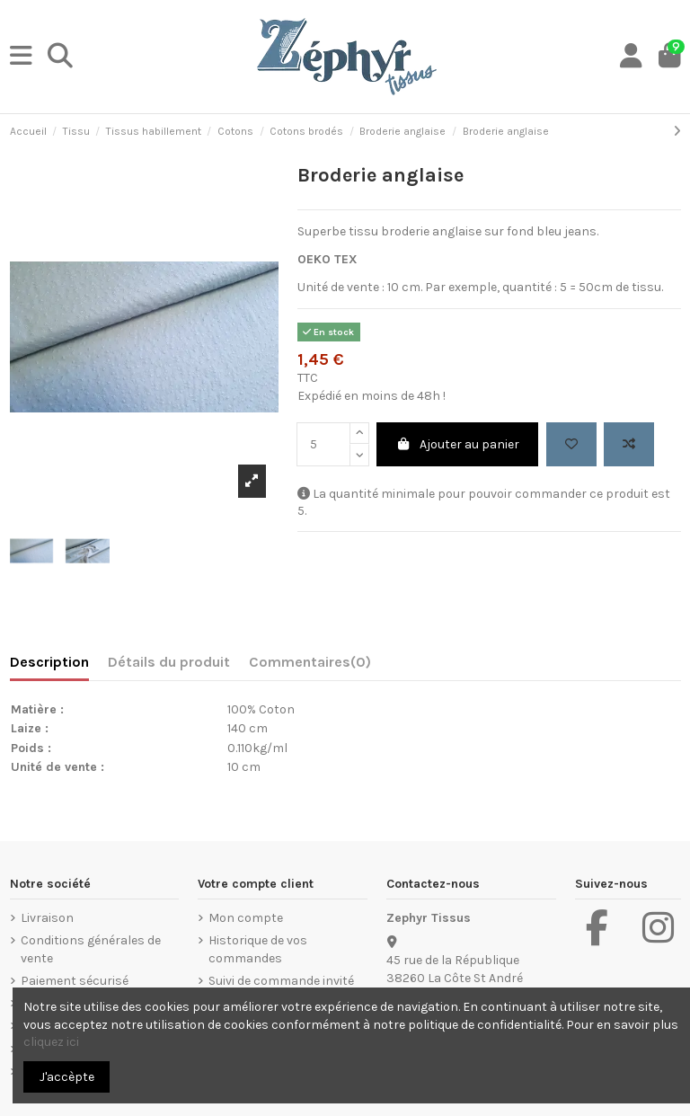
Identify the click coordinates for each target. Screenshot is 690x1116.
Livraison (47, 918)
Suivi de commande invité (281, 980)
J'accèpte (67, 1077)
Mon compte (245, 918)
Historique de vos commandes (257, 949)
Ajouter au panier (457, 444)
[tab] (310, 665)
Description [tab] (49, 661)
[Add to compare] (629, 444)
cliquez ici (51, 1042)
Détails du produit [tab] (169, 661)
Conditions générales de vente (91, 949)
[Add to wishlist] (571, 444)
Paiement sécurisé (74, 980)
